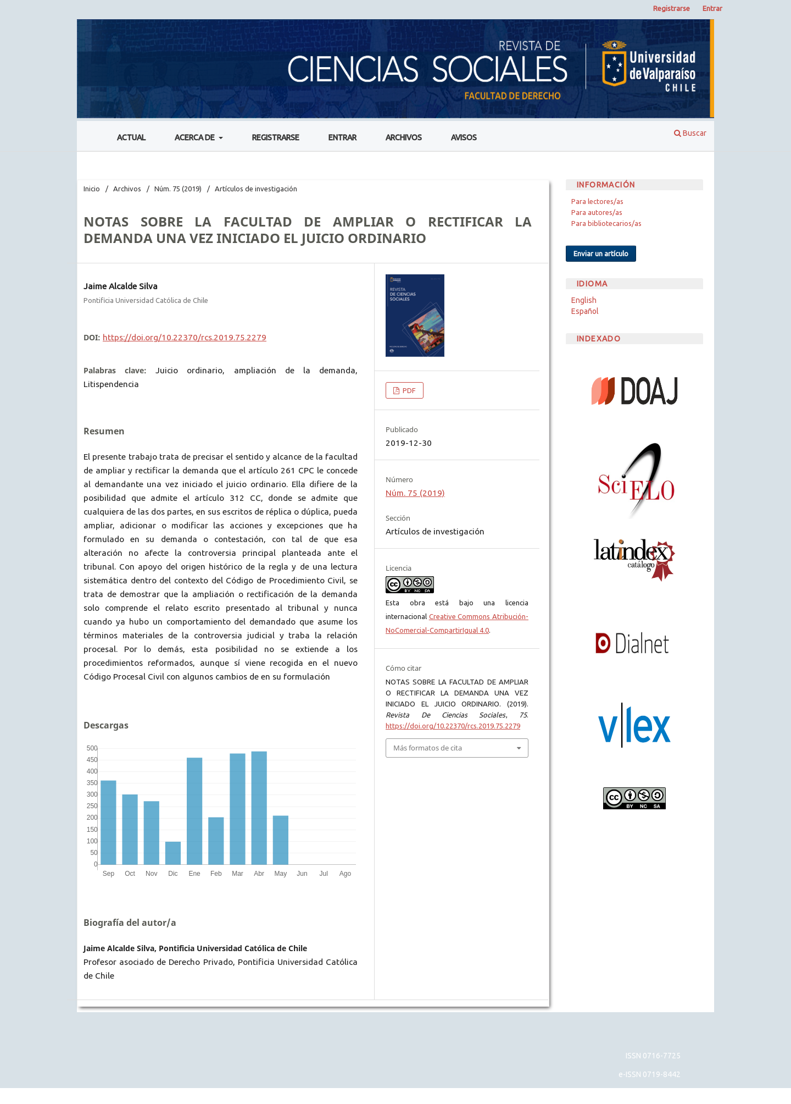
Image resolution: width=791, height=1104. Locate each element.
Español (585, 311)
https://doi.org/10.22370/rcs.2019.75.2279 (184, 337)
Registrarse (275, 137)
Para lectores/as (597, 201)
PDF (408, 390)
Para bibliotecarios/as (606, 223)
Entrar (342, 137)
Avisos (464, 137)
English (584, 300)
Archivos (404, 137)
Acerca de (195, 137)
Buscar (690, 133)
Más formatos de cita (427, 748)
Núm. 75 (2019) (178, 188)
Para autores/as (596, 212)
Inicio (91, 188)
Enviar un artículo (600, 253)
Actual (131, 137)
